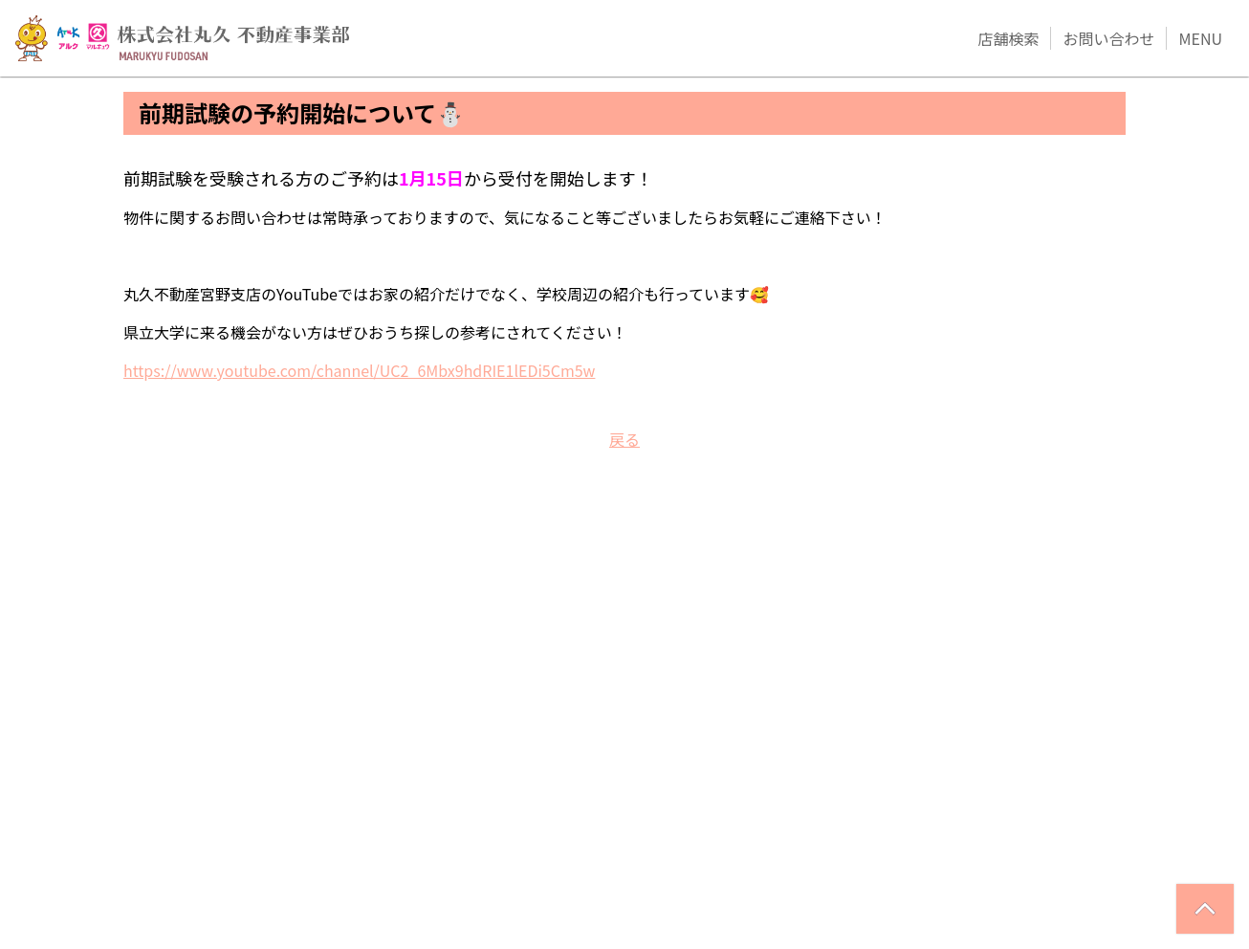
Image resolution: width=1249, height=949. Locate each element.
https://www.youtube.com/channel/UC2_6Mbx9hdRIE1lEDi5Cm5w (359, 370)
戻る (624, 439)
